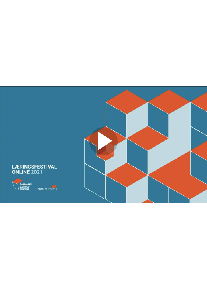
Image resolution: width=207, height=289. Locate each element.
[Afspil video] (103, 153)
